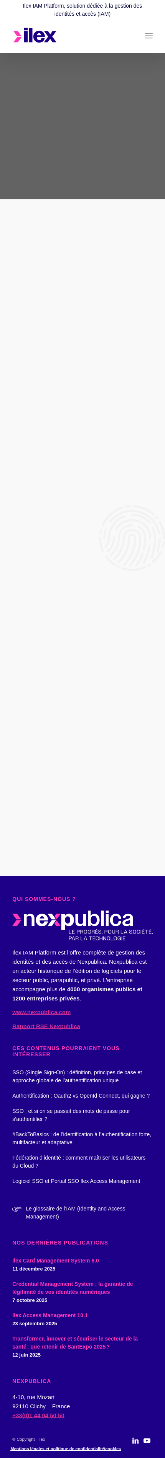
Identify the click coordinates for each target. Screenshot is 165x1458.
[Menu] (149, 35)
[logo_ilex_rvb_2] (68, 36)
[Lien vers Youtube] (147, 1444)
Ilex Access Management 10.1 (49, 1315)
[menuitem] (149, 35)
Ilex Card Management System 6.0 (55, 1261)
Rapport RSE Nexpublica (46, 1026)
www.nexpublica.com (41, 1012)
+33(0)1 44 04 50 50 (38, 1415)
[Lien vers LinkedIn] (135, 1444)
